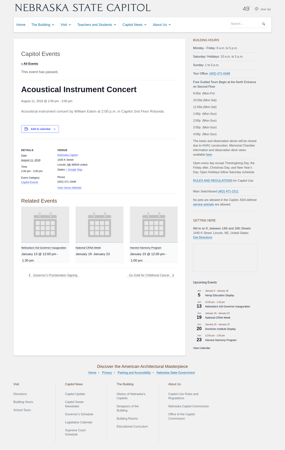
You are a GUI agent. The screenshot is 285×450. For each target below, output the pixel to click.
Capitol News (134, 25)
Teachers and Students (97, 25)
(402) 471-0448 (219, 73)
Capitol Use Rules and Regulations (183, 396)
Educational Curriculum (132, 426)
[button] (264, 24)
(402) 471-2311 (228, 191)
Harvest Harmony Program (145, 247)
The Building (43, 25)
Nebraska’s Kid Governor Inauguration (43, 247)
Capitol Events (29, 182)
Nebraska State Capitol (83, 7)
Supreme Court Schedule (75, 432)
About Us (162, 25)
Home (20, 25)
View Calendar (201, 348)
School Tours (22, 410)
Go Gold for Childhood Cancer (149, 275)
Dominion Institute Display (220, 328)
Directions (20, 394)
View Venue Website (69, 187)
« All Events (29, 63)
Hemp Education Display (219, 295)
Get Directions (202, 237)
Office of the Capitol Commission (181, 416)
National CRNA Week (88, 247)
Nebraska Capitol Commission (188, 406)
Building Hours (23, 402)
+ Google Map (74, 169)
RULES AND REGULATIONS (213, 180)
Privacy (107, 372)
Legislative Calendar (78, 422)
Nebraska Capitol (67, 155)
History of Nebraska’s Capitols (131, 396)
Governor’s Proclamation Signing (54, 275)
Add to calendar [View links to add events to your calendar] (41, 128)
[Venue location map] (113, 165)
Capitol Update (75, 394)
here (209, 154)
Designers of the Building (128, 408)
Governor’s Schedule (79, 414)
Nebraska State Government (175, 372)
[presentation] (45, 224)
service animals (203, 204)
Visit (66, 25)
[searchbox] (249, 24)
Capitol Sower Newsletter (74, 404)
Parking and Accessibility (134, 372)
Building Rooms (127, 418)
